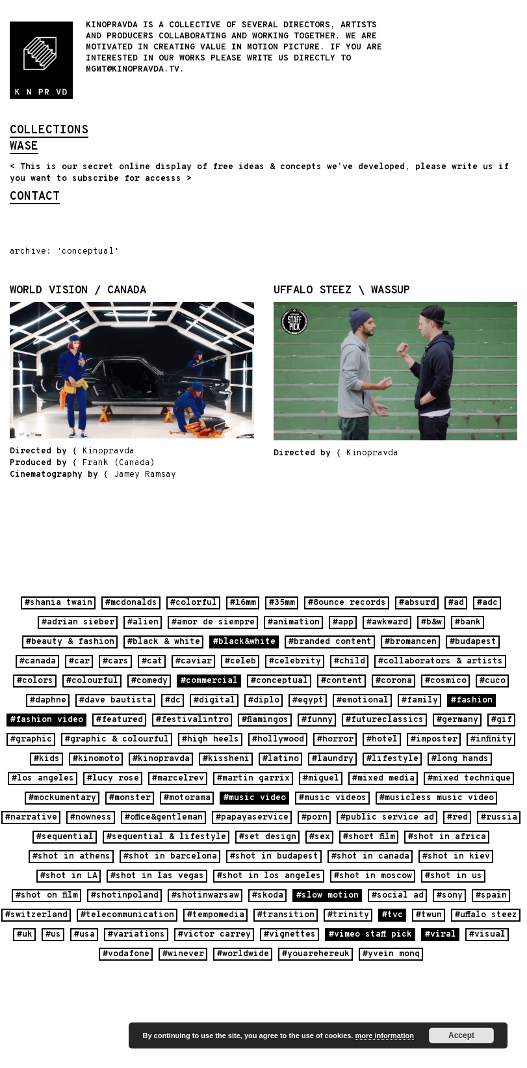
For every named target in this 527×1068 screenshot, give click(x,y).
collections (49, 131)
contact (35, 197)
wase (24, 147)
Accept (461, 1035)
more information (384, 1035)
